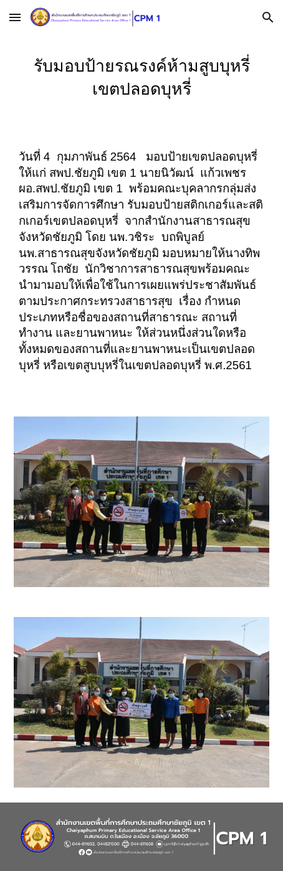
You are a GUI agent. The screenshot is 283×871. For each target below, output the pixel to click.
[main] (142, 82)
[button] (15, 17)
